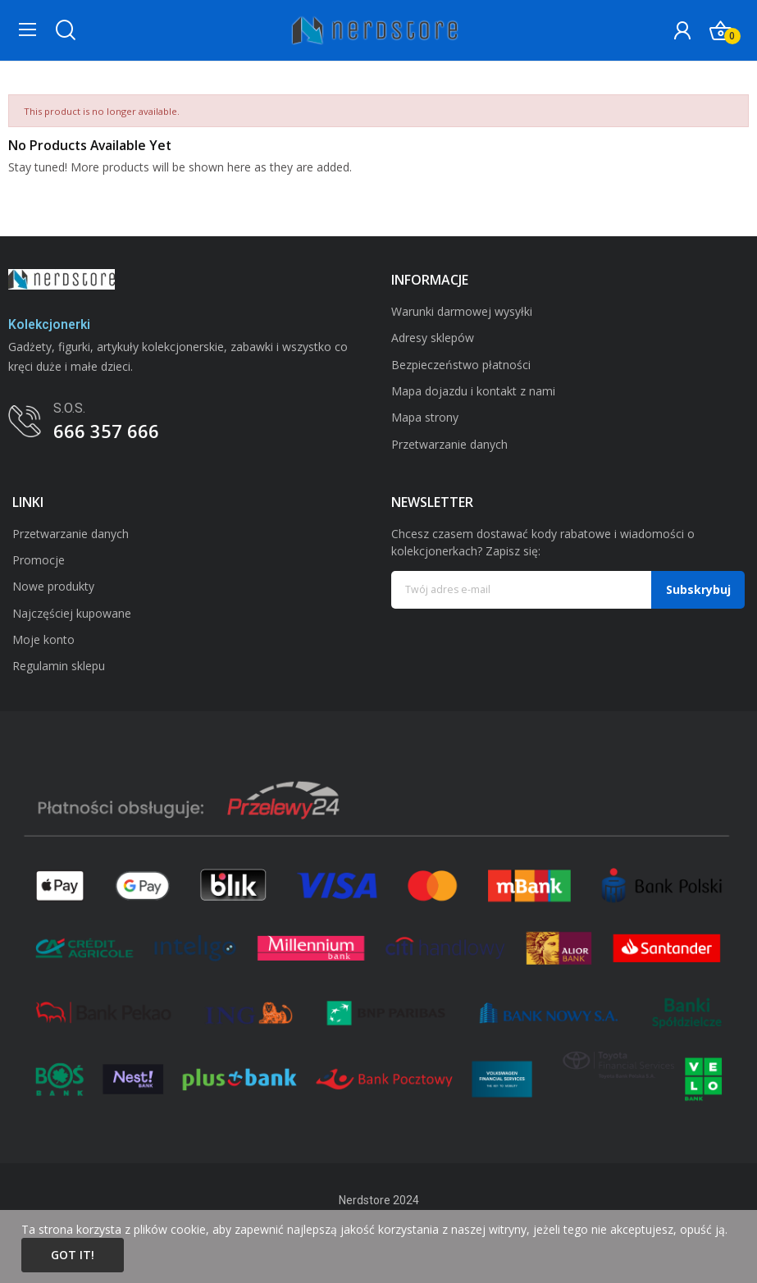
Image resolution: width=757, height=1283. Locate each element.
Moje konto (43, 639)
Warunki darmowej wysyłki (461, 311)
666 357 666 (106, 430)
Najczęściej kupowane (71, 613)
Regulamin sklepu (58, 665)
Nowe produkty (53, 586)
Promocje (38, 560)
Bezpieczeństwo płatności (461, 364)
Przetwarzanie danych (449, 444)
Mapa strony (424, 417)
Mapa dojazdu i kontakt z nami (473, 391)
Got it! (72, 1254)
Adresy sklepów (432, 337)
